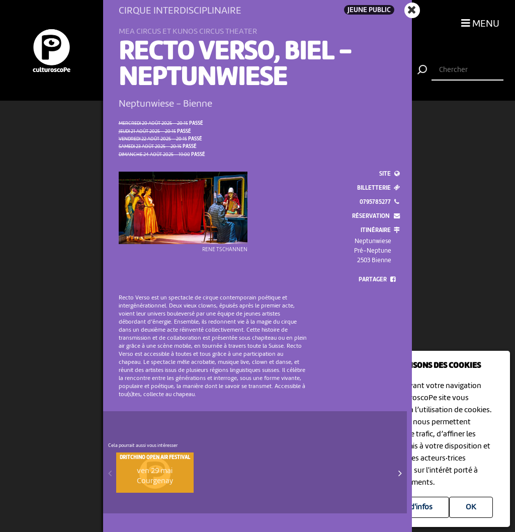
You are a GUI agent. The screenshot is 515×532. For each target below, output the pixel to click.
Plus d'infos (413, 507)
